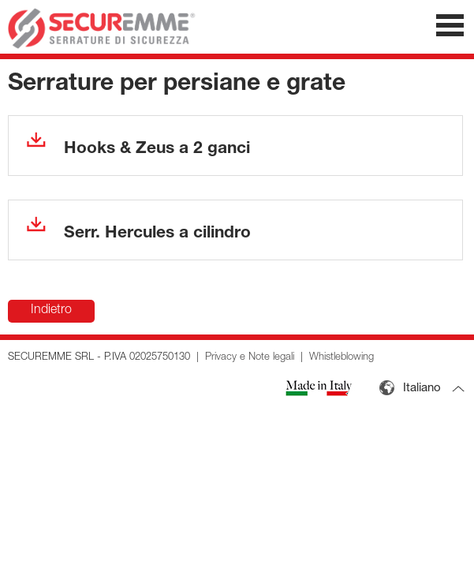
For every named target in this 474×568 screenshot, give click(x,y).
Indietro (51, 311)
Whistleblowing (341, 358)
